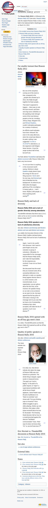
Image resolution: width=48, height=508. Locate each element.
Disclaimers (40, 497)
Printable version (7, 42)
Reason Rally (40, 18)
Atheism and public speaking (33, 338)
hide (35, 29)
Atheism (27, 484)
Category (21, 484)
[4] (28, 326)
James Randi (32, 363)
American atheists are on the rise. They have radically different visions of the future (33, 478)
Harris (34, 176)
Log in (45, 1)
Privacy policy (20, 497)
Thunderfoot (32, 157)
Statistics (4, 26)
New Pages (5, 23)
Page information (7, 46)
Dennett (36, 178)
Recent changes (6, 21)
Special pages (7, 40)
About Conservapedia (30, 497)
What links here (7, 37)
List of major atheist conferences (30, 447)
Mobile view (20, 500)
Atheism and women (38, 230)
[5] (40, 425)
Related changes (7, 38)
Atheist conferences (24, 340)
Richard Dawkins (30, 123)
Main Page (5, 19)
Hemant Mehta (30, 86)
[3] (28, 310)
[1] (28, 195)
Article (18, 6)
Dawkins (25, 171)
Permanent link (7, 44)
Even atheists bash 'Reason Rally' (30, 454)
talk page (24, 6)
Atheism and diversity (30, 228)
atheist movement (23, 159)
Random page (5, 25)
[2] (30, 217)
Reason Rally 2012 (24, 18)
